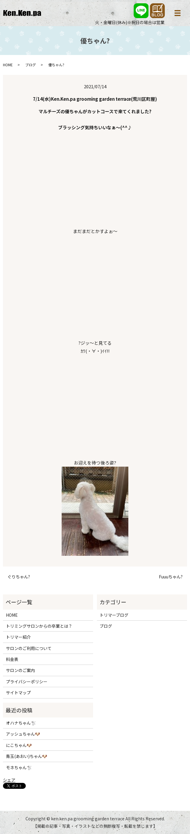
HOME (8, 64)
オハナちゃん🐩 (21, 723)
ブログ (30, 64)
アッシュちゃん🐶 (23, 734)
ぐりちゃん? (18, 577)
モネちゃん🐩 (19, 767)
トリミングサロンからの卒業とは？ (39, 626)
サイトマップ (18, 692)
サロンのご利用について (29, 648)
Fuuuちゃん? (171, 577)
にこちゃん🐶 (19, 745)
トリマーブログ (114, 615)
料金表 (12, 659)
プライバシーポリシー (26, 681)
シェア (9, 780)
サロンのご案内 (20, 670)
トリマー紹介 (18, 637)
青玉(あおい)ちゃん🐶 (26, 756)
